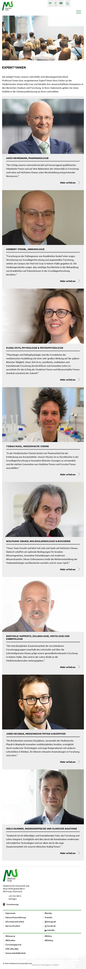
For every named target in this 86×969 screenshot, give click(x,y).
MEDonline (10, 940)
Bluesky (48, 913)
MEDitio (48, 936)
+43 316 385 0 (15, 896)
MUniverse (10, 936)
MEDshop (49, 940)
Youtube (48, 917)
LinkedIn (50, 930)
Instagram (50, 921)
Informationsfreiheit (14, 921)
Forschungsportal (13, 944)
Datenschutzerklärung (15, 917)
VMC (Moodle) (11, 948)
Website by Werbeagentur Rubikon (45, 965)
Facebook (50, 926)
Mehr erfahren (67, 182)
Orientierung (12, 904)
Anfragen (13, 898)
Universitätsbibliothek (15, 953)
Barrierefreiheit (12, 926)
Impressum (10, 913)
